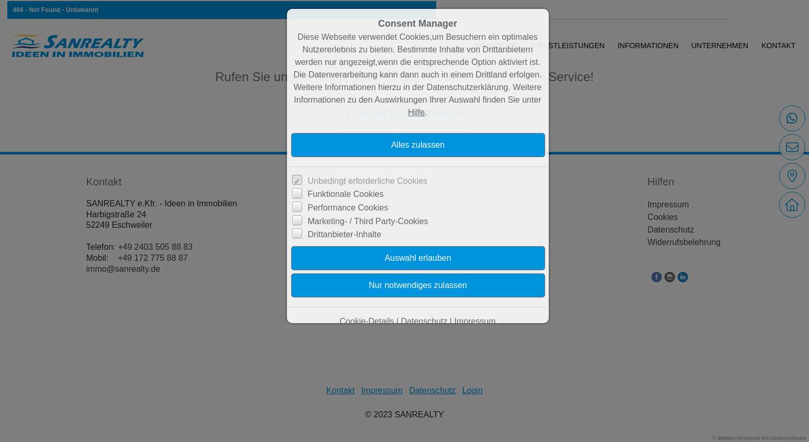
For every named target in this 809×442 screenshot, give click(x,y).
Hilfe (416, 112)
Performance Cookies (348, 207)
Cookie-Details (366, 321)
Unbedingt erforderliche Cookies (368, 180)
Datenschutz (424, 321)
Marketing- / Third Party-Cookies (368, 221)
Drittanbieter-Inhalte (345, 234)
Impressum (474, 321)
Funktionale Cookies (346, 194)
